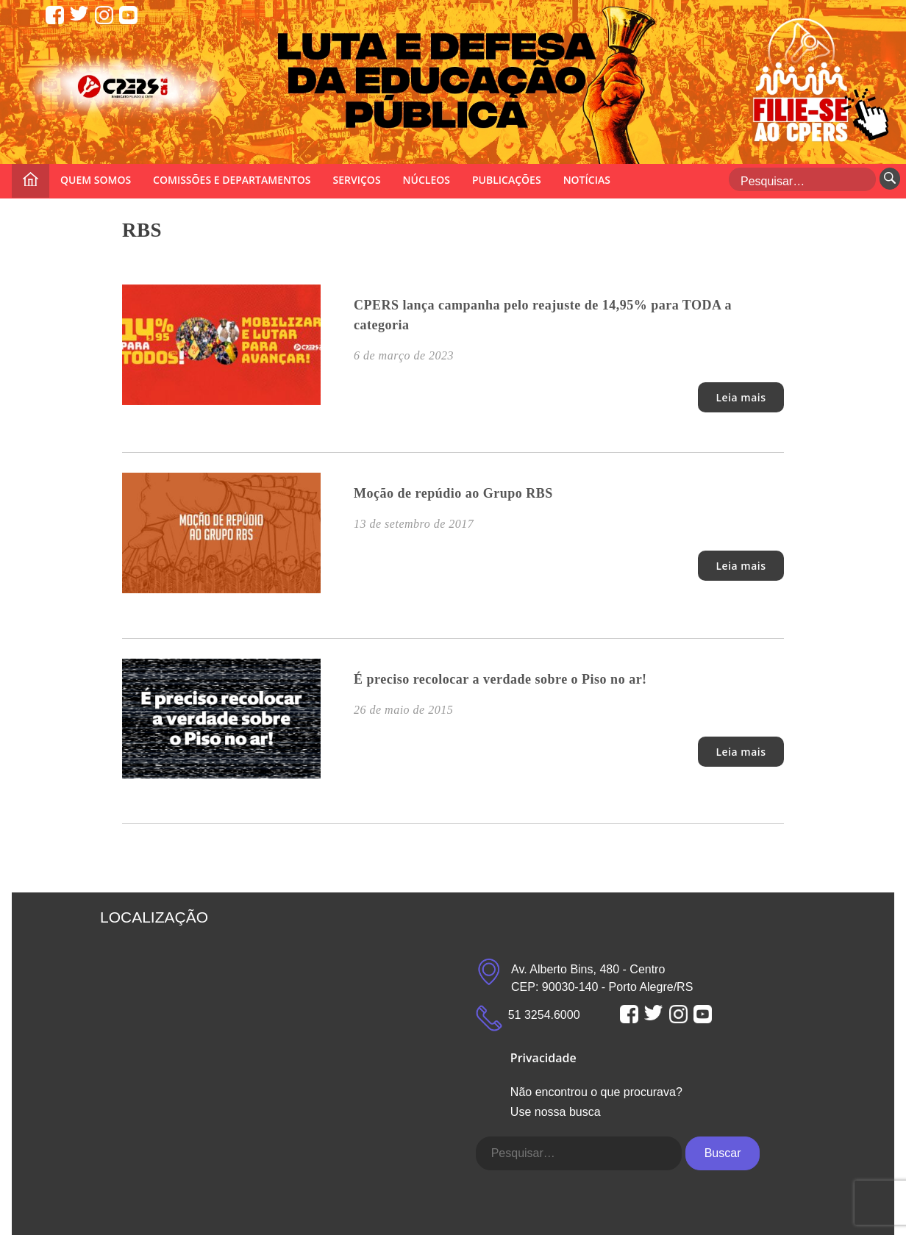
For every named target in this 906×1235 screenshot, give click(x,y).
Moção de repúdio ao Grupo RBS (453, 493)
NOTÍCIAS (586, 180)
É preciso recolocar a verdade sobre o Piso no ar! (500, 679)
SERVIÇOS (357, 180)
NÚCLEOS (426, 180)
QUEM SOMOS (95, 180)
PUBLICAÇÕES (506, 180)
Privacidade (543, 1058)
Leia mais (741, 397)
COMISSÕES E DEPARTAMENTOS (231, 180)
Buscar (723, 1153)
